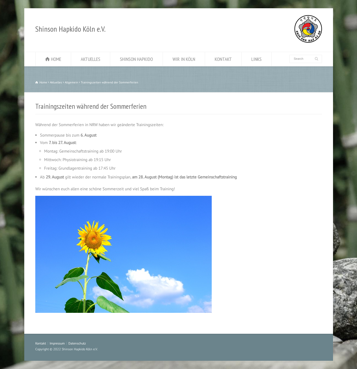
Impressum (57, 343)
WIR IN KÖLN (184, 59)
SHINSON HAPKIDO (136, 59)
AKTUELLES (90, 59)
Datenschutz (77, 343)
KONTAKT (223, 59)
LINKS (256, 59)
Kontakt (40, 343)
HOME (56, 59)
